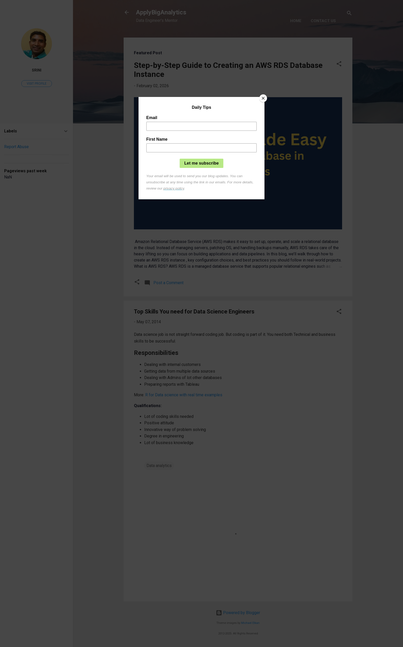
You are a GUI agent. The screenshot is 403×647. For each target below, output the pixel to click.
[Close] (263, 98)
